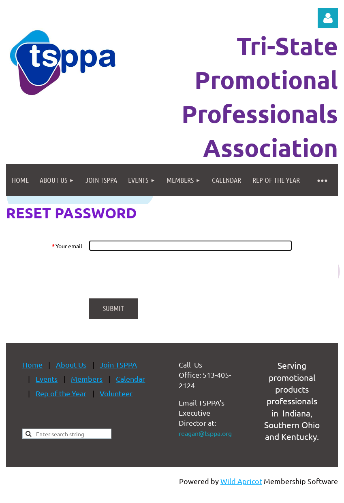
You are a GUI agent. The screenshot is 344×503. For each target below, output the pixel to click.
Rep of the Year (61, 393)
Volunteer (116, 393)
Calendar (130, 378)
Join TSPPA (118, 364)
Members (87, 378)
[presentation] (150, 274)
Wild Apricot (241, 481)
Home (32, 364)
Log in (328, 18)
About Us (71, 364)
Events (47, 378)
